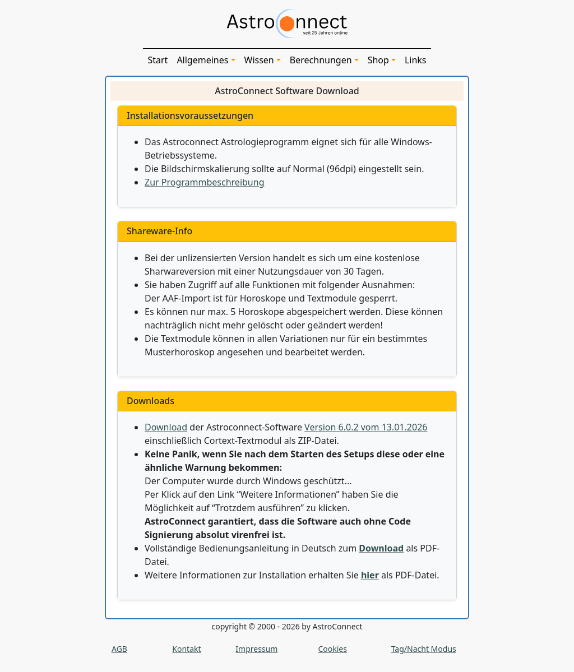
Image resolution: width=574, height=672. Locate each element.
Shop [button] (378, 60)
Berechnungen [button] (321, 60)
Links (416, 60)
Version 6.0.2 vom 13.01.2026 (365, 427)
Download (166, 427)
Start (157, 60)
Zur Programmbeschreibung (204, 182)
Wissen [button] (259, 60)
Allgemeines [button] (202, 60)
